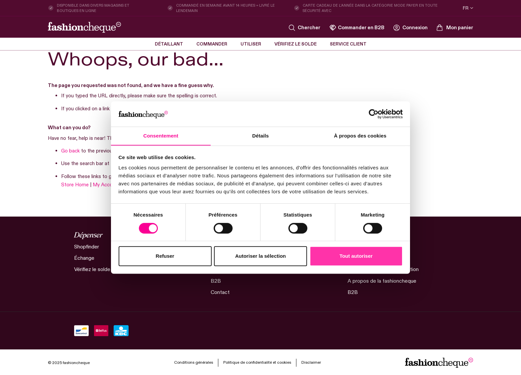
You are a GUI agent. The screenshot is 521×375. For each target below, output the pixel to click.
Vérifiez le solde (92, 269)
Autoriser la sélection (260, 256)
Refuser (165, 256)
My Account (106, 184)
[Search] (304, 28)
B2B (216, 280)
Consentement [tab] (160, 136)
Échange (84, 258)
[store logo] (84, 27)
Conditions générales (193, 361)
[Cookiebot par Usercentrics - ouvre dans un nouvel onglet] (374, 114)
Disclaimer (311, 361)
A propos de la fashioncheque (382, 280)
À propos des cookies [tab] (360, 136)
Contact (220, 292)
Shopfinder (86, 246)
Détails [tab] (260, 136)
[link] (410, 27)
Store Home (75, 184)
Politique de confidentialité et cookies (257, 361)
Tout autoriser (356, 256)
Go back (70, 150)
